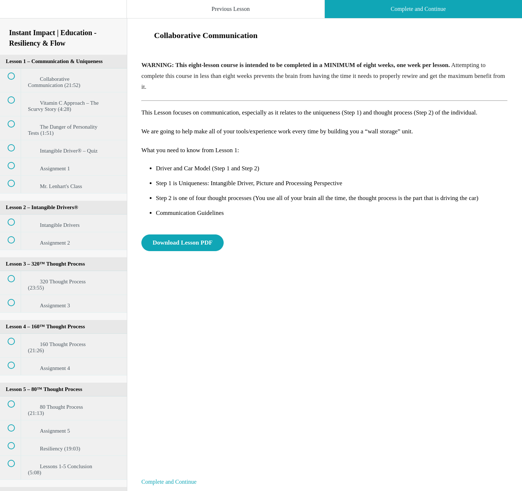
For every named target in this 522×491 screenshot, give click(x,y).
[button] (12, 12)
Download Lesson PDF (182, 242)
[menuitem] (63, 16)
